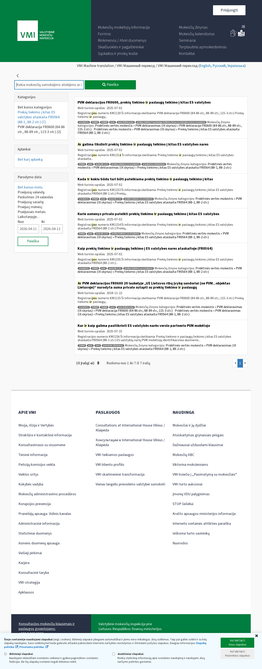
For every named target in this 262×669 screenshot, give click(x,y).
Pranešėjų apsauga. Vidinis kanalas (44, 513)
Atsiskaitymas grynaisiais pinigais (198, 435)
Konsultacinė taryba (33, 572)
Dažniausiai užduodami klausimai (198, 445)
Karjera (23, 562)
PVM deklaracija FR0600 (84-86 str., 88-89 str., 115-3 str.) (41, 129)
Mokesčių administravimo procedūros (47, 494)
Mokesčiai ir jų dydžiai (189, 425)
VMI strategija (29, 582)
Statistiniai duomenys (35, 533)
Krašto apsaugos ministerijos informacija (204, 513)
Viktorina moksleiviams (190, 464)
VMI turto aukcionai (187, 484)
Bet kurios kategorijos (35, 107)
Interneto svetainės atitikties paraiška (202, 523)
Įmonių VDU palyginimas (191, 494)
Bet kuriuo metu (30, 187)
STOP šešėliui (183, 504)
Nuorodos (180, 543)
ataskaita (84, 122)
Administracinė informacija (39, 523)
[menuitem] (124, 27)
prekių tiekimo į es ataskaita (125, 164)
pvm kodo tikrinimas (113, 345)
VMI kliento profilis (110, 464)
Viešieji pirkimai (30, 553)
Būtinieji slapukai (18, 654)
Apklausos (26, 592)
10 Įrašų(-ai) (87, 363)
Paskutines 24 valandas (35, 197)
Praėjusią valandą (31, 192)
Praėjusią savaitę (31, 202)
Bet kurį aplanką (30, 159)
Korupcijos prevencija (34, 504)
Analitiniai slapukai (127, 654)
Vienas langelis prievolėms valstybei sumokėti (130, 484)
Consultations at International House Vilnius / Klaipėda (130, 428)
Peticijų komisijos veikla (36, 464)
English (205, 65)
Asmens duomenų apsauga (39, 543)
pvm (113, 122)
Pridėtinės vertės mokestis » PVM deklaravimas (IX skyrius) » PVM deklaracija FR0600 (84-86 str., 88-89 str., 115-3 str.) (160, 309)
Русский (219, 65)
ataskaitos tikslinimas (154, 164)
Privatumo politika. (31, 647)
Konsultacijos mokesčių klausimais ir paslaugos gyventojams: (47, 626)
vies (98, 345)
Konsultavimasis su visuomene (41, 445)
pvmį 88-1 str (102, 164)
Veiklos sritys (28, 474)
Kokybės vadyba (30, 484)
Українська (235, 65)
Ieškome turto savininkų (191, 533)
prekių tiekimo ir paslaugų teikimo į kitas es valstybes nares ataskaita (171, 122)
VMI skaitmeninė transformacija (120, 474)
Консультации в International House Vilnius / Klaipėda (130, 443)
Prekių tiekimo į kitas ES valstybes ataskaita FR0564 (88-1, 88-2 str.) (39, 117)
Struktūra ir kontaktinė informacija (45, 435)
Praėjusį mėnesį (30, 207)
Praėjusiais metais (32, 211)
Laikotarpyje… (29, 216)
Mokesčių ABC (183, 454)
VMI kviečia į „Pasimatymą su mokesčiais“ (205, 474)
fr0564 (95, 122)
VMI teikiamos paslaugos (115, 454)
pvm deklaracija (125, 122)
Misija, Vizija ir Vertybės (36, 425)
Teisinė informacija (32, 454)
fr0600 (104, 122)
